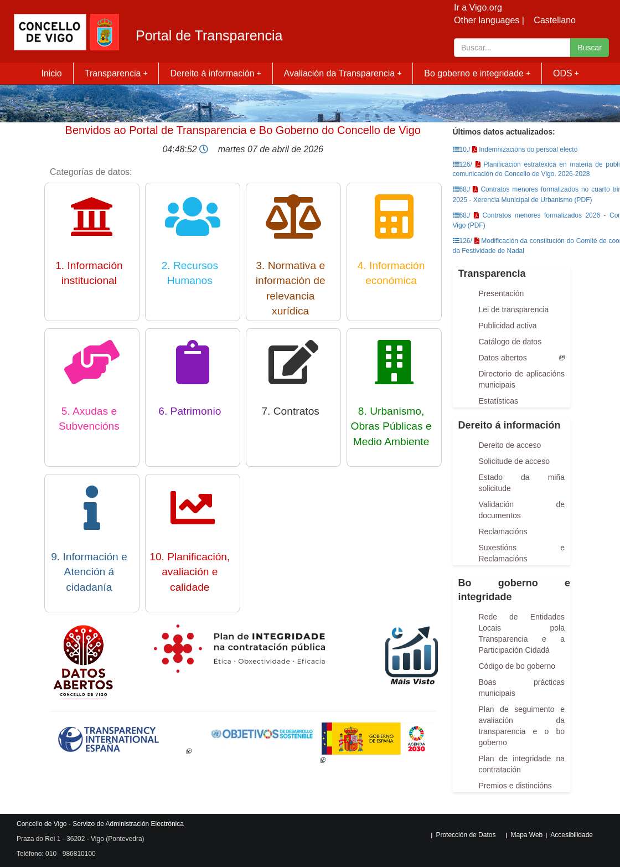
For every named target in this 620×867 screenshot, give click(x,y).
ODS (566, 73)
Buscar (589, 47)
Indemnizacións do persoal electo (528, 149)
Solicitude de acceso (514, 461)
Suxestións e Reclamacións (522, 553)
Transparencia (116, 73)
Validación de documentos (522, 510)
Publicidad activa (508, 325)
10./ (462, 149)
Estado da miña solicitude (522, 483)
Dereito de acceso (510, 445)
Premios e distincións (515, 785)
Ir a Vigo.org (478, 7)
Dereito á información (215, 73)
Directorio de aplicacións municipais (522, 379)
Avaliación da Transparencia (343, 73)
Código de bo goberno (517, 666)
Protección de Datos (465, 835)
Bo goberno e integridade (477, 73)
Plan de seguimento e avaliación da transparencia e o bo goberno (522, 726)
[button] (109, 739)
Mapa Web (526, 835)
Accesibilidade (571, 835)
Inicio (51, 73)
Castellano (555, 20)
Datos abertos (503, 357)
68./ (462, 189)
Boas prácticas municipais (522, 688)
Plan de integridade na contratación (522, 764)
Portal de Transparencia (209, 36)
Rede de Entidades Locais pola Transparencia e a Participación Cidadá (522, 633)
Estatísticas (499, 400)
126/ (462, 164)
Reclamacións (503, 531)
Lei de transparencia (514, 309)
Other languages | (489, 20)
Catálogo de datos (510, 341)
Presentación (501, 293)
